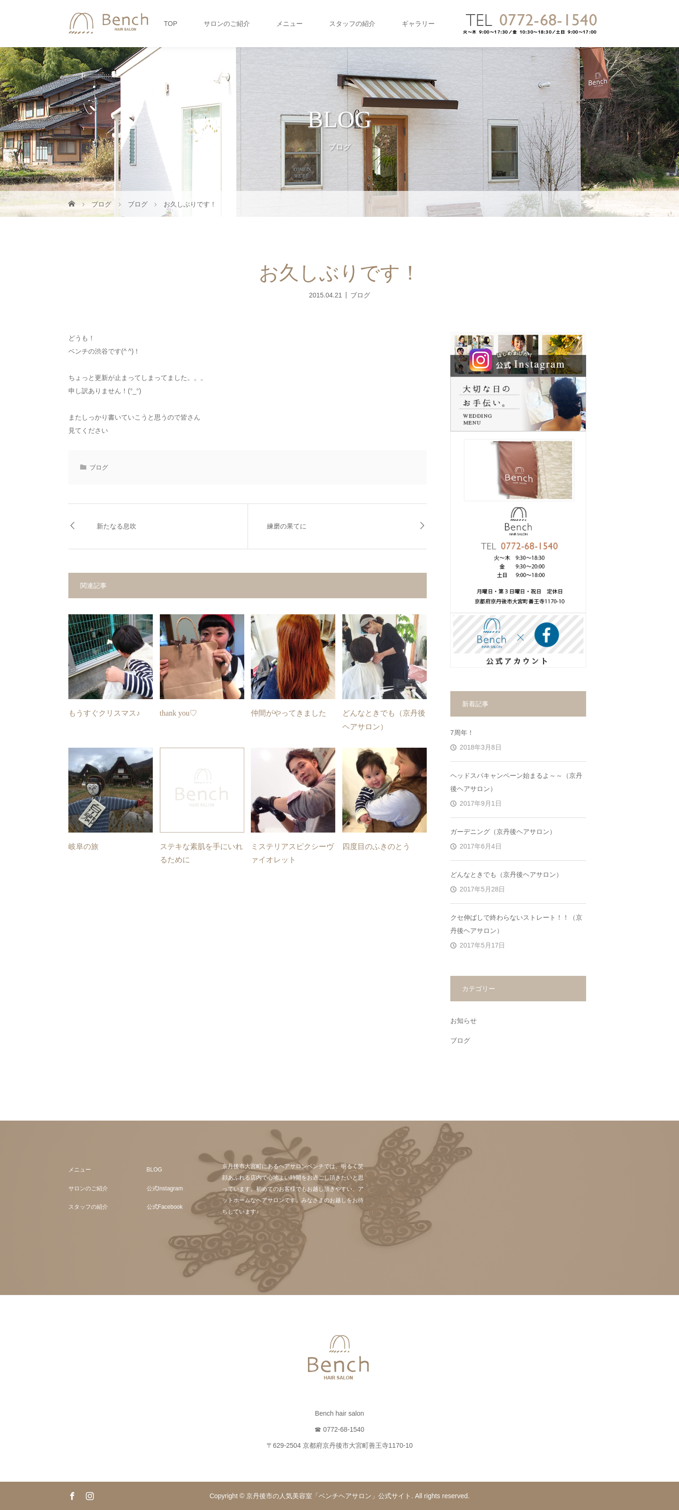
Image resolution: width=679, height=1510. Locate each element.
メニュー (289, 23)
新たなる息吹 (116, 526)
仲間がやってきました (288, 713)
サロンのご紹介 (227, 23)
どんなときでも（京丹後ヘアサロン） (506, 874)
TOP (170, 23)
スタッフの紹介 (352, 23)
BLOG (154, 1169)
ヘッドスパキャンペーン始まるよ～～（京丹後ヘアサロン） (516, 782)
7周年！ (462, 732)
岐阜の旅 (83, 846)
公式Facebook (165, 1207)
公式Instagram (165, 1188)
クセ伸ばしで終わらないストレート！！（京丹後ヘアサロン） (516, 924)
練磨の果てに (286, 526)
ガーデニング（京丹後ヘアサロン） (503, 831)
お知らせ (463, 1020)
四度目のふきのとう (376, 846)
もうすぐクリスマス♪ (104, 713)
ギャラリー (418, 23)
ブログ (360, 294)
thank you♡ (179, 713)
